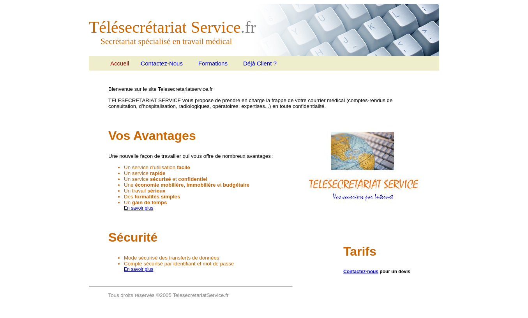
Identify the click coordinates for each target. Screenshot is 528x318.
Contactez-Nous (162, 63)
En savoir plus (138, 208)
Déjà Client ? (260, 63)
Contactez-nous (360, 271)
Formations (213, 63)
